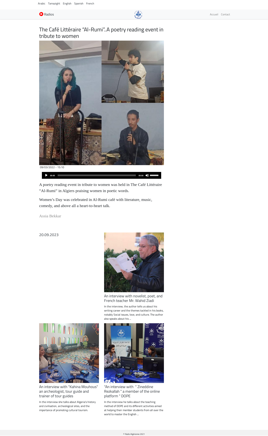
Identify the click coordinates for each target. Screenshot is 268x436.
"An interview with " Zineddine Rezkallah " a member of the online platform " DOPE (132, 391)
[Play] (46, 175)
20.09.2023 (49, 234)
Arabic (41, 3)
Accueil (214, 14)
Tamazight (54, 3)
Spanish (78, 3)
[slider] (97, 175)
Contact (225, 14)
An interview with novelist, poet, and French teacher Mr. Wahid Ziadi (133, 298)
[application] (101, 175)
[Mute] (147, 175)
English (67, 3)
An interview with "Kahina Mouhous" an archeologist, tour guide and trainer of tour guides (68, 391)
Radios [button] (46, 14)
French (90, 3)
